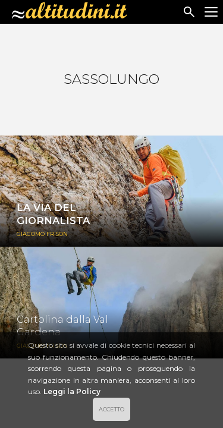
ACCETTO (111, 409)
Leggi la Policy (71, 391)
